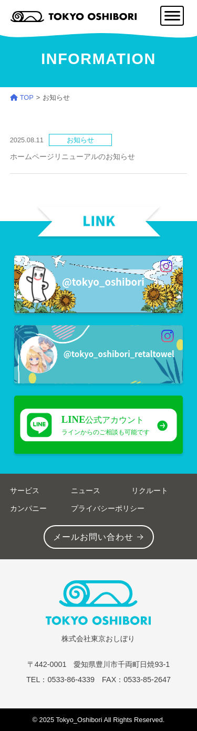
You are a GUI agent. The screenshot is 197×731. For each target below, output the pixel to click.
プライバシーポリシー (107, 508)
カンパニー (28, 508)
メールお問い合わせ (93, 536)
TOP (22, 97)
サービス (24, 490)
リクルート (149, 490)
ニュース (85, 490)
